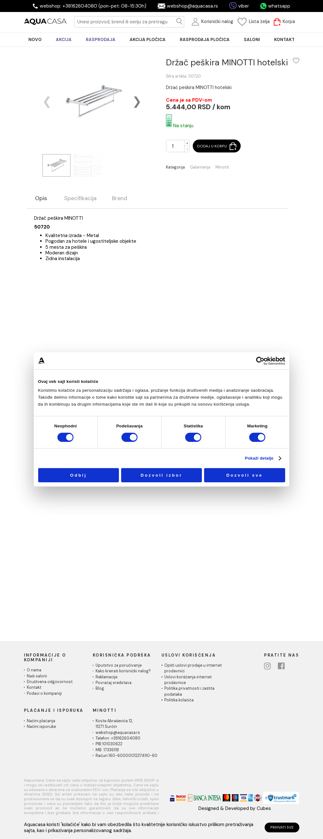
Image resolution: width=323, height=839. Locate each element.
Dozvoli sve (244, 475)
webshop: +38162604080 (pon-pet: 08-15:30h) (93, 6)
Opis (41, 198)
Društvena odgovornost (50, 681)
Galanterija (200, 167)
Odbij (78, 475)
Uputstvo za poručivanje (119, 665)
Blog (100, 688)
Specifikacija (80, 198)
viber (243, 6)
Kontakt (34, 687)
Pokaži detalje (259, 458)
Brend (119, 198)
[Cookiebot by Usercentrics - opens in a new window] (260, 360)
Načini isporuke (41, 726)
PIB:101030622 (109, 744)
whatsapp (279, 6)
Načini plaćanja (41, 720)
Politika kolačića (179, 700)
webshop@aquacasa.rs (192, 6)
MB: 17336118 (107, 750)
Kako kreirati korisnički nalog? (123, 671)
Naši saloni (37, 676)
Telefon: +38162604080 (118, 738)
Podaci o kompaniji (44, 693)
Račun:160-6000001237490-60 (126, 755)
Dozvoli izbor (162, 475)
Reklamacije (106, 677)
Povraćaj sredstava (114, 682)
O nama (34, 670)
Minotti (222, 167)
